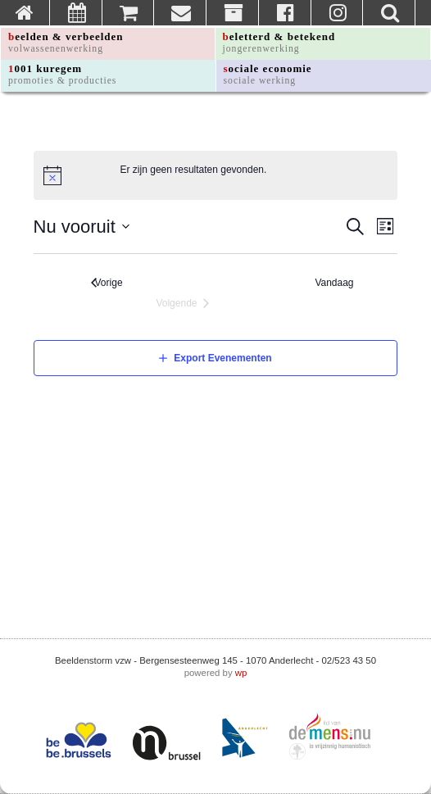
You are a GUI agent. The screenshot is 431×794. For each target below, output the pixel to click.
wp (241, 673)
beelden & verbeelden (66, 42)
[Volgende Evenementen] (182, 304)
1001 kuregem (62, 74)
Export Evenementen (222, 358)
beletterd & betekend (279, 42)
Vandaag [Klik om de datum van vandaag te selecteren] (338, 282)
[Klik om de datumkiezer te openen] (82, 226)
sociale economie (268, 74)
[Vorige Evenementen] (107, 283)
